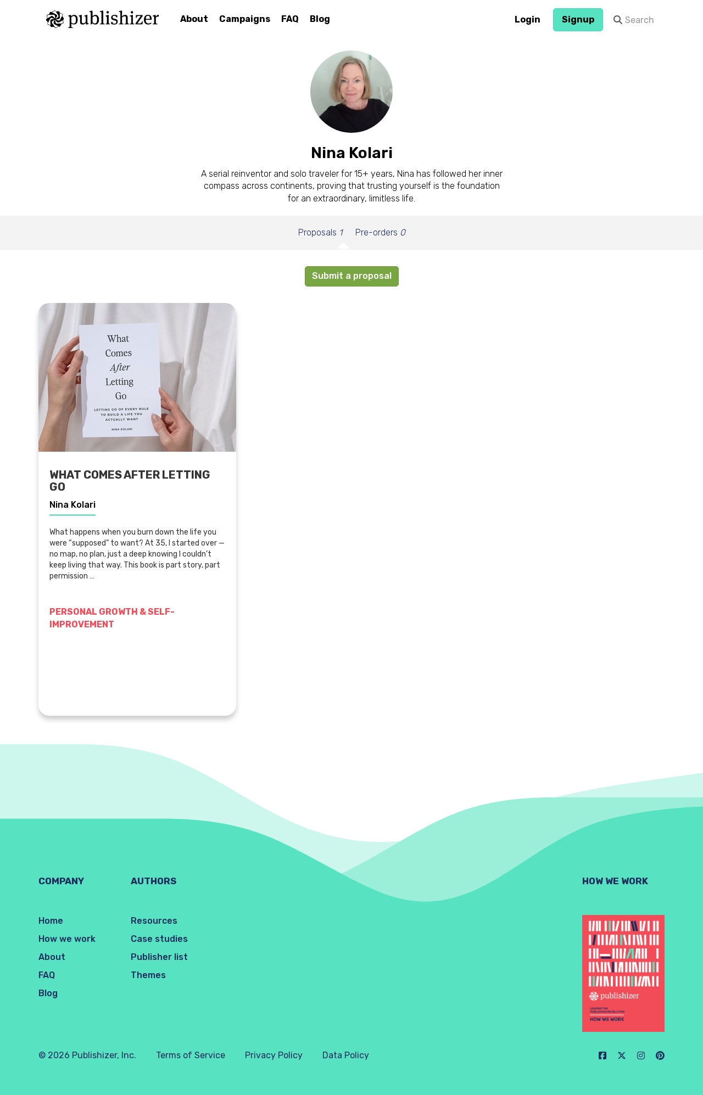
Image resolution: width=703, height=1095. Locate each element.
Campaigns (244, 19)
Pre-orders (380, 232)
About (194, 19)
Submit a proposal (352, 276)
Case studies (159, 939)
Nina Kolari (72, 504)
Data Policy (345, 1055)
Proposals (320, 232)
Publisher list (159, 957)
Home (50, 921)
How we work (67, 939)
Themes (148, 975)
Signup (578, 19)
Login (527, 19)
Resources (154, 921)
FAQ (290, 19)
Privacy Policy (274, 1055)
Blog (320, 19)
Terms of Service (190, 1055)
